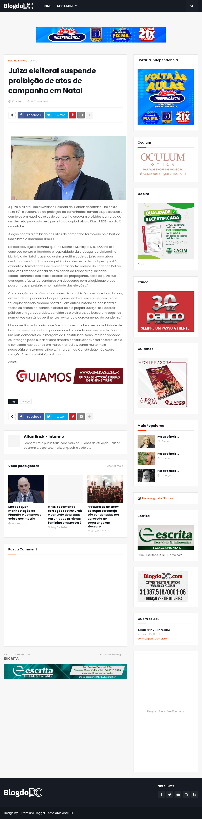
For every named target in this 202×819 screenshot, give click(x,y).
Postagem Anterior (18, 654)
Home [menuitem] (47, 6)
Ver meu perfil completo (152, 638)
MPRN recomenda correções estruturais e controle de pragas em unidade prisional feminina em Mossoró (65, 514)
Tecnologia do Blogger (155, 498)
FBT (70, 813)
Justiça (32, 60)
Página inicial (17, 60)
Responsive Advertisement (165, 711)
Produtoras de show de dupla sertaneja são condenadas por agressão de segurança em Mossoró (103, 516)
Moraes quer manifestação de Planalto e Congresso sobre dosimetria (24, 513)
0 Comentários (41, 101)
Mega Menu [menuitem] (65, 6)
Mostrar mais (115, 466)
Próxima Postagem (112, 654)
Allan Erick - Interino (44, 436)
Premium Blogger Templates (41, 813)
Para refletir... (168, 437)
